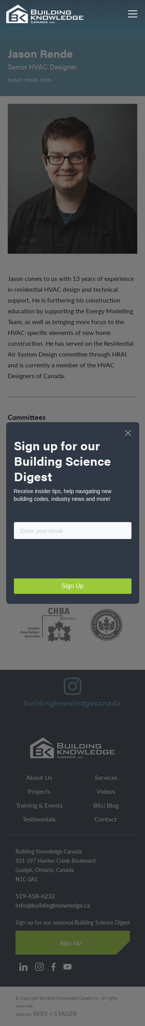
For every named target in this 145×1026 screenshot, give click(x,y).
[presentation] (72, 560)
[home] (45, 14)
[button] (131, 14)
